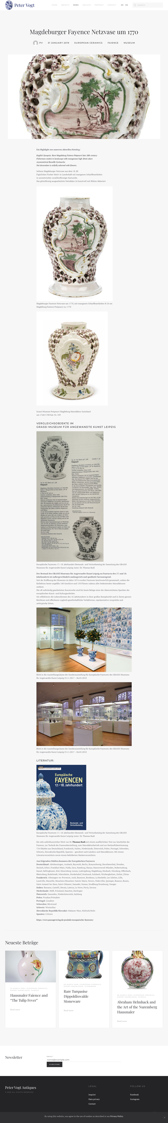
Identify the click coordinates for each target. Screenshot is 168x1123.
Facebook (134, 1094)
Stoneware (90, 986)
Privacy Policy (116, 1116)
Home (54, 5)
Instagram (134, 1099)
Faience (113, 43)
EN (126, 5)
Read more (15, 1009)
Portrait (99, 5)
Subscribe (54, 1064)
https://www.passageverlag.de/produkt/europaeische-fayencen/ (65, 919)
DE (122, 5)
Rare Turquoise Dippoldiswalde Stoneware (76, 996)
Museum (129, 43)
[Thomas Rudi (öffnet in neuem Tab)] (79, 841)
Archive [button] (87, 5)
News (76, 5)
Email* (50, 1056)
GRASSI (42, 426)
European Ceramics (88, 43)
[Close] (164, 1117)
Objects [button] (65, 5)
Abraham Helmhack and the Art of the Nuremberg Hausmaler (137, 1007)
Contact (112, 5)
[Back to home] (20, 5)
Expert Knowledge (20, 990)
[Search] (147, 5)
